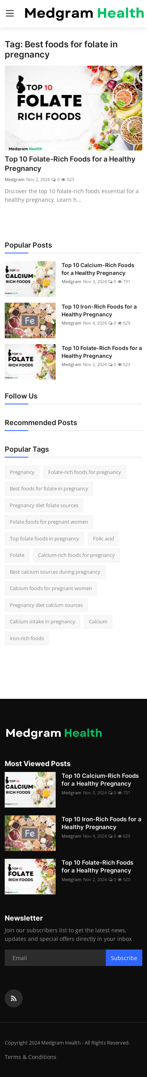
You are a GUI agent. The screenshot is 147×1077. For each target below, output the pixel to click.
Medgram (15, 179)
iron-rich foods (27, 638)
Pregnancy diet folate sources (44, 505)
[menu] (10, 13)
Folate (17, 554)
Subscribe (124, 958)
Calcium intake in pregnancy (42, 621)
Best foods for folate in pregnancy (49, 488)
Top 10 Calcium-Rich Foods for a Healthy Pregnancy (98, 269)
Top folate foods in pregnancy (44, 538)
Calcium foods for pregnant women (51, 588)
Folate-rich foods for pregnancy (84, 472)
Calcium (98, 621)
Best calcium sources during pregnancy (55, 571)
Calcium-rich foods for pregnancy (76, 554)
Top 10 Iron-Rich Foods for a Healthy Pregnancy (99, 310)
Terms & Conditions (30, 1057)
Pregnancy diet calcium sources (46, 605)
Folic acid (103, 538)
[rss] (14, 998)
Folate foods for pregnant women (49, 521)
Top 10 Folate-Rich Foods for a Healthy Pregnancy (70, 163)
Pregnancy (22, 472)
